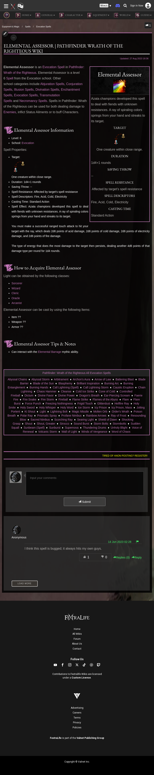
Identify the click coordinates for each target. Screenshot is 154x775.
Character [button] (71, 15)
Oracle (16, 298)
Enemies (10, 112)
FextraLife (56, 738)
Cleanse (66, 391)
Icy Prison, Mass (121, 407)
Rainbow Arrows (96, 415)
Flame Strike (80, 399)
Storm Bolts (101, 423)
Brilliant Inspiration (88, 383)
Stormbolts (119, 423)
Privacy (77, 722)
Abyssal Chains (17, 379)
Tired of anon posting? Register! (125, 455)
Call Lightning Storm (95, 387)
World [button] (122, 15)
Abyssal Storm (40, 379)
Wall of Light (69, 431)
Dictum (28, 395)
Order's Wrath (120, 411)
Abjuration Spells (52, 84)
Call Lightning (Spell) (66, 387)
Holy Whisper (47, 407)
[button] (105, 5)
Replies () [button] (121, 557)
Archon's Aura (81, 379)
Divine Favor (46, 395)
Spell (9, 78)
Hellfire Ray (121, 403)
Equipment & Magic (10, 27)
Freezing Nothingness (59, 403)
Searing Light (85, 419)
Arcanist (17, 303)
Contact (77, 648)
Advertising (77, 707)
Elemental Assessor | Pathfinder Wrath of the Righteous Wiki (63, 48)
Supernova (72, 427)
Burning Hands (39, 387)
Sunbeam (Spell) (34, 427)
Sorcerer (17, 283)
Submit (84, 501)
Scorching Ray (63, 419)
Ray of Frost (118, 415)
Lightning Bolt (58, 411)
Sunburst (54, 427)
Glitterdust (103, 403)
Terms (77, 717)
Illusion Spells (24, 89)
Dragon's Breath (89, 395)
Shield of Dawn (107, 419)
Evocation (28, 143)
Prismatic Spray (47, 415)
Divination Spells (47, 89)
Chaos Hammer (46, 391)
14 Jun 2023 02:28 (119, 541)
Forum (77, 638)
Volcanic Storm (47, 431)
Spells (27, 27)
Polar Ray (26, 415)
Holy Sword (27, 407)
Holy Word (66, 407)
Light (43, 411)
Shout (28, 423)
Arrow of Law (103, 379)
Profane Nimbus (71, 415)
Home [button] (23, 15)
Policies (77, 727)
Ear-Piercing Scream (117, 395)
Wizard (16, 288)
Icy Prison (101, 407)
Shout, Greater (46, 423)
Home (77, 629)
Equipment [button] (98, 15)
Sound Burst (81, 423)
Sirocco (64, 423)
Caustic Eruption (123, 387)
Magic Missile (80, 411)
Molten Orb (100, 411)
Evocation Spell (54, 67)
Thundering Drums (94, 427)
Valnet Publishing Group (90, 738)
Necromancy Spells (33, 101)
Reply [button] (137, 557)
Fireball (63, 399)
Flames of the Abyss (105, 399)
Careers (77, 712)
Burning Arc (111, 383)
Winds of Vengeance (94, 431)
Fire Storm (47, 399)
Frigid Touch (85, 403)
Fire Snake (29, 399)
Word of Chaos (121, 431)
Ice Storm (84, 407)
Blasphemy (65, 383)
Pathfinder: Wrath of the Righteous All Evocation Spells (77, 373)
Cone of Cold (107, 391)
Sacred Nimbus (40, 419)
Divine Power (66, 395)
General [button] (45, 15)
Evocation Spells (43, 27)
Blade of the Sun (43, 383)
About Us (77, 643)
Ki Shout (29, 411)
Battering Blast (125, 379)
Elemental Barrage (49, 351)
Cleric (15, 293)
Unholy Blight (119, 427)
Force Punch (33, 403)
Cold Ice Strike (85, 391)
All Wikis (77, 633)
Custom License (81, 677)
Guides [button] (143, 15)
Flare (126, 399)
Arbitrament (61, 379)
